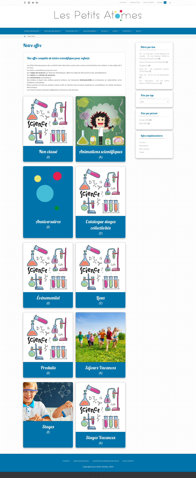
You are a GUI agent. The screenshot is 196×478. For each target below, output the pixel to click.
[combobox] (154, 101)
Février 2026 (144, 120)
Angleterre (143, 65)
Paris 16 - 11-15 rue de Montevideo (154, 75)
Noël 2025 (143, 123)
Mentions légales (81, 461)
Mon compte (148, 2)
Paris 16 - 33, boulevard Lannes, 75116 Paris (154, 70)
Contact (123, 2)
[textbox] (154, 102)
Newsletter (135, 2)
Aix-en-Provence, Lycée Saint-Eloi (152, 62)
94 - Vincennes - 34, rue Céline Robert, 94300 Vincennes (154, 82)
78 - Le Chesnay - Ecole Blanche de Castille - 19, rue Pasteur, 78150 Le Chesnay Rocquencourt (154, 56)
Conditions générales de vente (105, 461)
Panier (161, 2)
